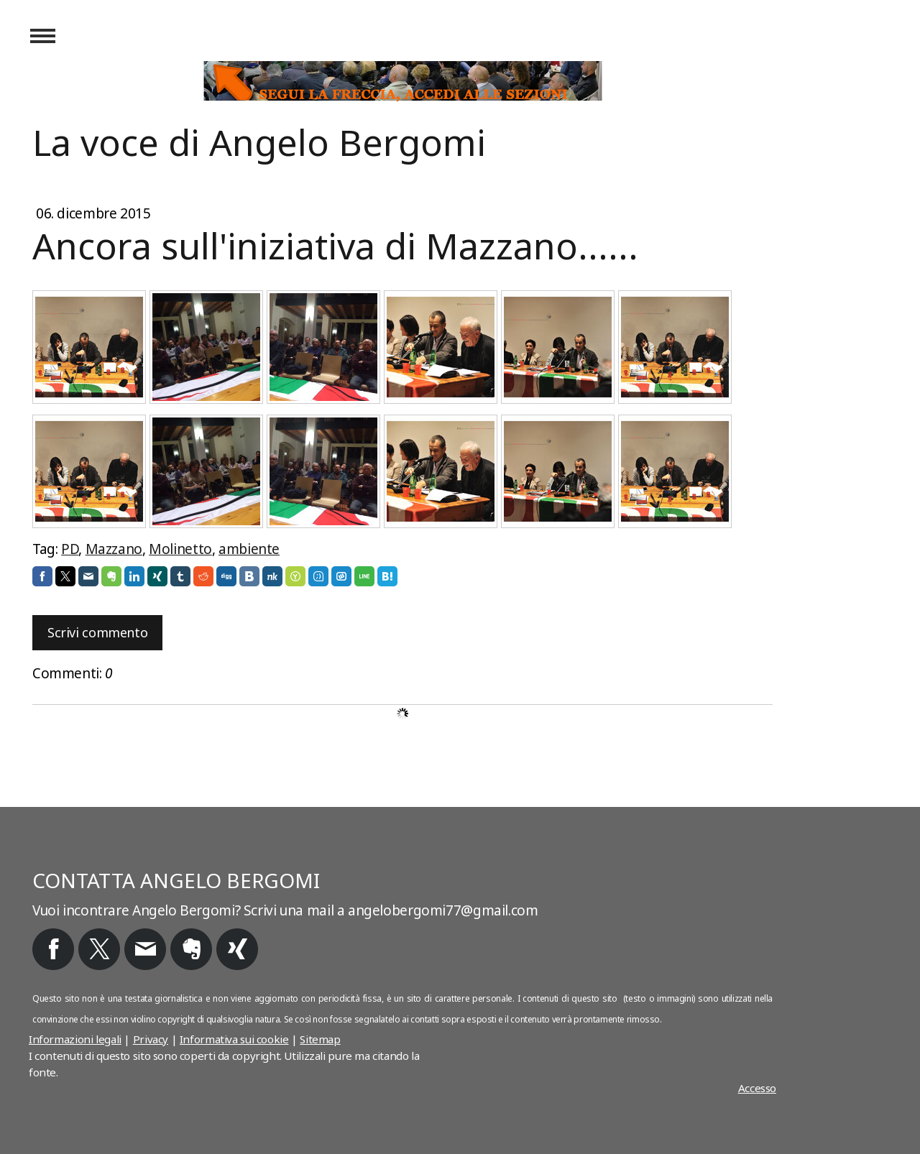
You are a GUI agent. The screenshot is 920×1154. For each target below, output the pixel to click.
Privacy (150, 1039)
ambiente (249, 549)
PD (69, 549)
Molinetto (180, 549)
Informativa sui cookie (234, 1039)
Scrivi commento (97, 632)
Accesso (757, 1088)
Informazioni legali (75, 1039)
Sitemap (320, 1039)
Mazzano (114, 549)
